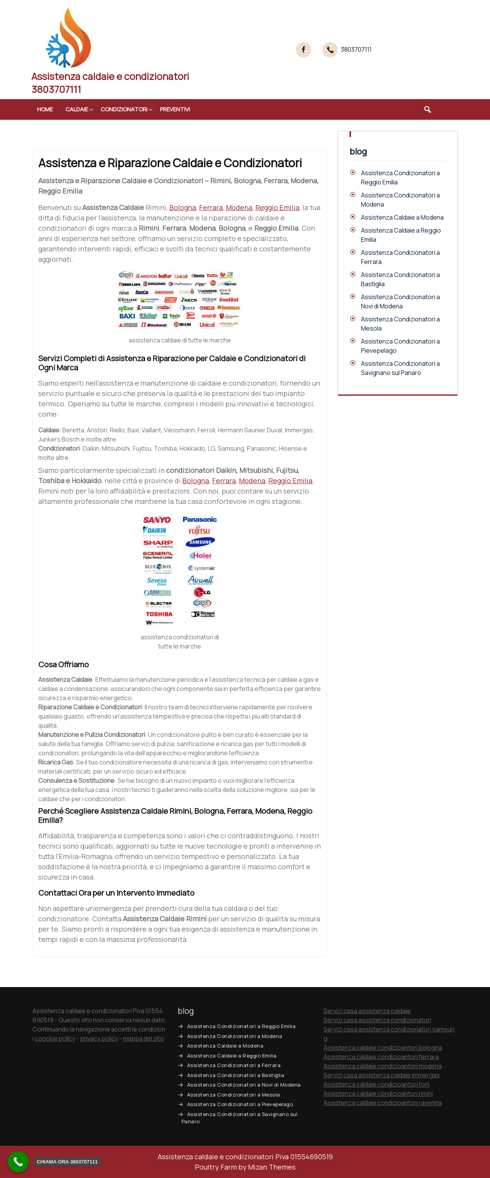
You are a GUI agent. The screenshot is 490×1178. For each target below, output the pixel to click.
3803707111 (356, 49)
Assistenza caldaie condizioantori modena (382, 1066)
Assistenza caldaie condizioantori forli (376, 1084)
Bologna (182, 207)
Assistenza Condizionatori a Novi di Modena (244, 1084)
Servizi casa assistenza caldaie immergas (381, 1075)
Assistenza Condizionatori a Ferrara (234, 1065)
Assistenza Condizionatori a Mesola (233, 1094)
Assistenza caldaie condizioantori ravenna (382, 1102)
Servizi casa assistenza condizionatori (377, 1020)
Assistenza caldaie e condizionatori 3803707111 (110, 83)
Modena (239, 207)
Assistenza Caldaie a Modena (402, 217)
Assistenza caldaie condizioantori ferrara (381, 1057)
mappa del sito (143, 1038)
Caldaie (76, 109)
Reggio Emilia (277, 207)
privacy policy (99, 1038)
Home (45, 109)
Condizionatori (124, 109)
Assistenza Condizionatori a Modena (235, 1036)
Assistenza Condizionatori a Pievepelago (240, 1104)
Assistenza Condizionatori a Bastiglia (235, 1075)
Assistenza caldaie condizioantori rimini (378, 1093)
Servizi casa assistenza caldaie (367, 1011)
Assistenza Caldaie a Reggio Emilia (232, 1055)
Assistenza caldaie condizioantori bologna (382, 1047)
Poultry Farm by (245, 1166)
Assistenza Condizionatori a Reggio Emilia (241, 1026)
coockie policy (55, 1038)
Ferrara (211, 207)
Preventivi (175, 109)
